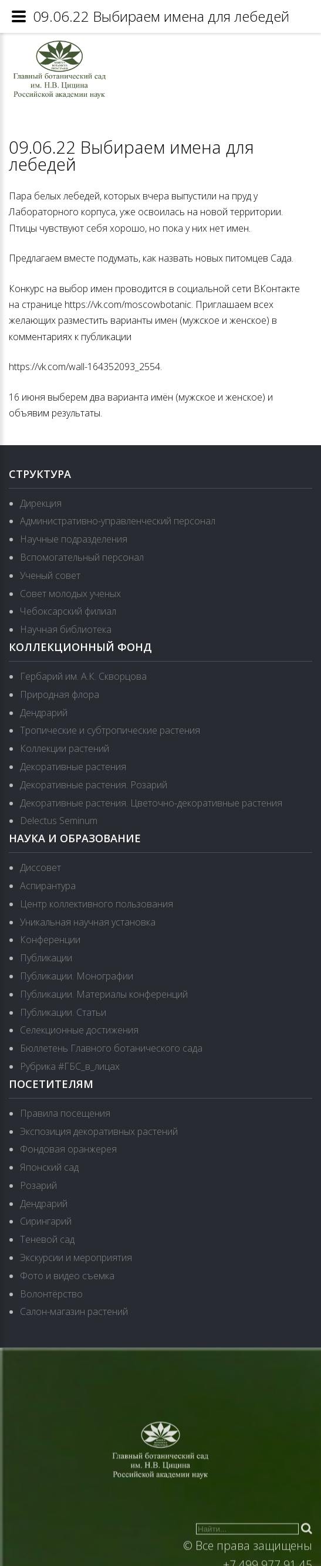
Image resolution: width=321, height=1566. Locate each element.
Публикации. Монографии (76, 976)
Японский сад (49, 1167)
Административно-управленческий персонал (117, 520)
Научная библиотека (65, 629)
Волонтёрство (51, 1293)
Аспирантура (48, 885)
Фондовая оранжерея (68, 1149)
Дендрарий (43, 712)
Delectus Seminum (58, 820)
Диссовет (40, 867)
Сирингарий (46, 1221)
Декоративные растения (73, 766)
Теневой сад (47, 1239)
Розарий (38, 1185)
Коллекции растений (64, 748)
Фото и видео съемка (67, 1275)
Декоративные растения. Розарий (93, 784)
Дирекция (41, 503)
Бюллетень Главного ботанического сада (111, 1048)
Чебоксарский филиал (68, 611)
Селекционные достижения (79, 1029)
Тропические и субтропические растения (110, 730)
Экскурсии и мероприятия (76, 1257)
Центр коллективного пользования (96, 903)
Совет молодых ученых (70, 593)
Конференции (50, 939)
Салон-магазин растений (74, 1311)
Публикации (46, 957)
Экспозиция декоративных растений (99, 1131)
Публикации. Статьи (63, 1012)
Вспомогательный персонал (82, 557)
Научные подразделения (73, 539)
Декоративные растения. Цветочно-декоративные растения (151, 802)
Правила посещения (65, 1113)
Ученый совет (50, 575)
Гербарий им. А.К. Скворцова (83, 676)
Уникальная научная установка (88, 922)
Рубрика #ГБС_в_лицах (70, 1066)
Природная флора (59, 694)
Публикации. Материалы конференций (104, 994)
